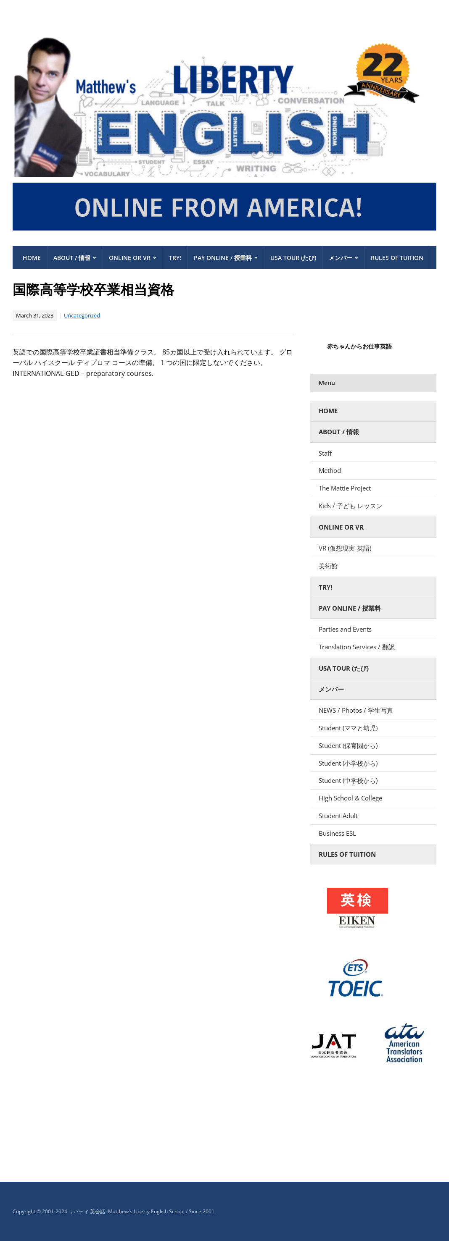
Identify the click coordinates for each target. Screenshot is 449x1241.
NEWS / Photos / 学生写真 (356, 710)
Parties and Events (345, 629)
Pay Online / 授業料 (223, 258)
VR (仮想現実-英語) (345, 548)
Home (32, 258)
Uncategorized (82, 315)
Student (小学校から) (348, 763)
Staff (325, 453)
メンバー (340, 258)
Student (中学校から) (348, 780)
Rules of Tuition (397, 258)
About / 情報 (71, 258)
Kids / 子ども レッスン (354, 505)
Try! (175, 258)
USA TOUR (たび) (293, 258)
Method (330, 470)
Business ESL (337, 833)
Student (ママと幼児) (348, 728)
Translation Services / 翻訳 (357, 647)
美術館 (328, 565)
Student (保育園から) (348, 745)
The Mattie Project (345, 488)
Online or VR (130, 258)
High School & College (350, 798)
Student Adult (338, 815)
